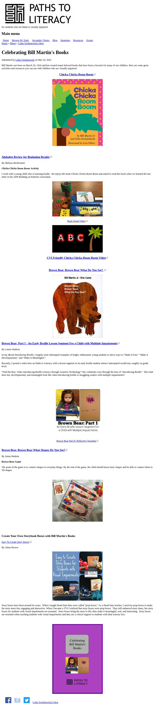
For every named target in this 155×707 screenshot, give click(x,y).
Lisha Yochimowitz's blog (31, 43)
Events (89, 40)
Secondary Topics (40, 40)
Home (6, 40)
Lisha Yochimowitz (25, 59)
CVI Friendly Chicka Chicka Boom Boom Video (76, 257)
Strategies (65, 40)
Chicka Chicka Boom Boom (76, 74)
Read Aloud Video (76, 221)
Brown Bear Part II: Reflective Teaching (76, 441)
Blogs (13, 43)
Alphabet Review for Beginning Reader (26, 157)
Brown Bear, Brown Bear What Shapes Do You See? (33, 450)
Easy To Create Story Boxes (15, 542)
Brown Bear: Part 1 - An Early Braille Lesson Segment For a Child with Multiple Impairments (59, 343)
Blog (54, 40)
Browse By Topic (20, 40)
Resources (78, 40)
